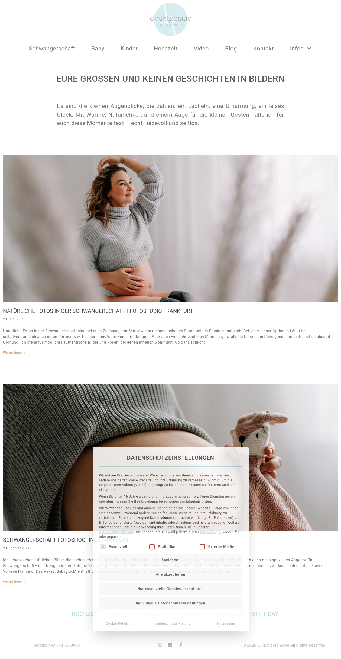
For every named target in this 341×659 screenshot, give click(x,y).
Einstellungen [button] (211, 488)
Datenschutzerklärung (116, 488)
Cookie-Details (117, 579)
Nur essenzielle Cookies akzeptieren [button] (170, 544)
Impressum (226, 579)
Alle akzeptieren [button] (170, 530)
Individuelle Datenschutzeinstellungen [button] (170, 558)
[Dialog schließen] (242, 409)
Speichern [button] (170, 515)
